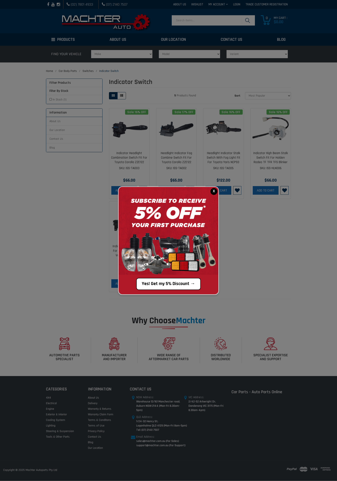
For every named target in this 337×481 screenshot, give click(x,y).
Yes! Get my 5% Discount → (168, 284)
